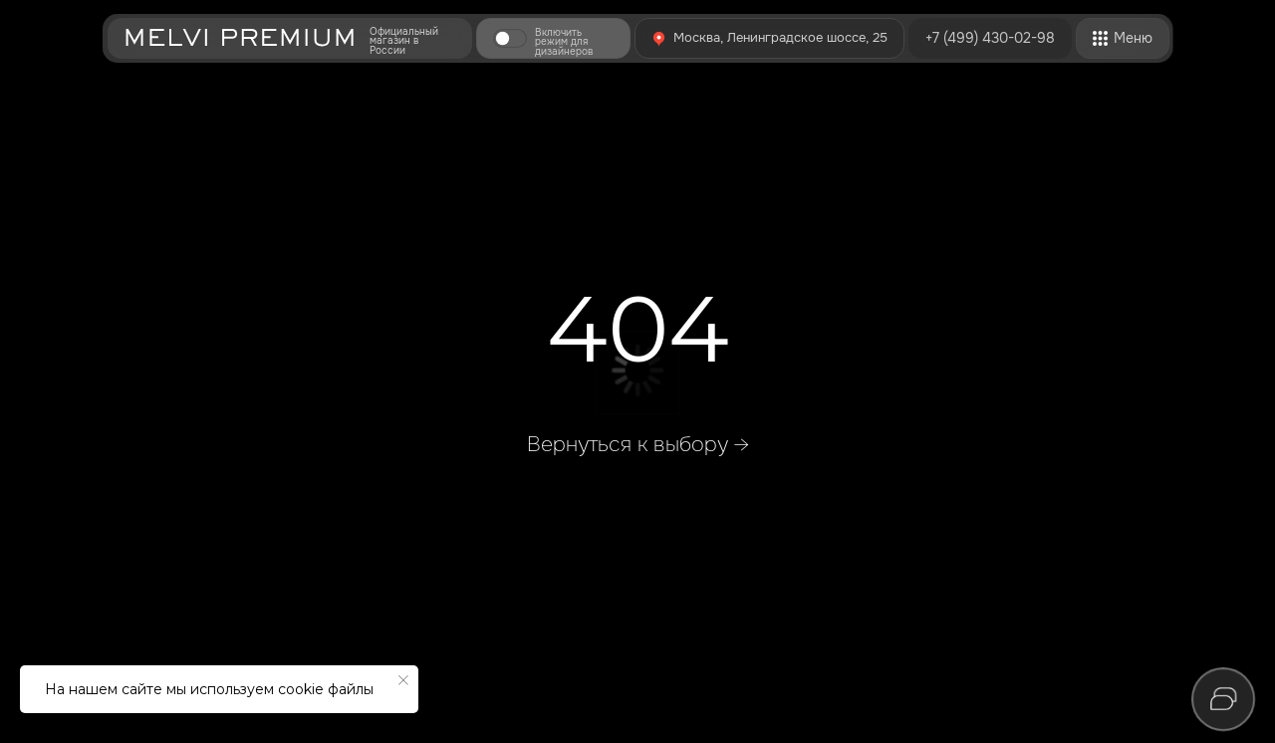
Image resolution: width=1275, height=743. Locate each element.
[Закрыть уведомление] (403, 680)
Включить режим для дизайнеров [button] (564, 42)
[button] (510, 38)
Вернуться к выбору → (638, 444)
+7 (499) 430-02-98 (990, 38)
